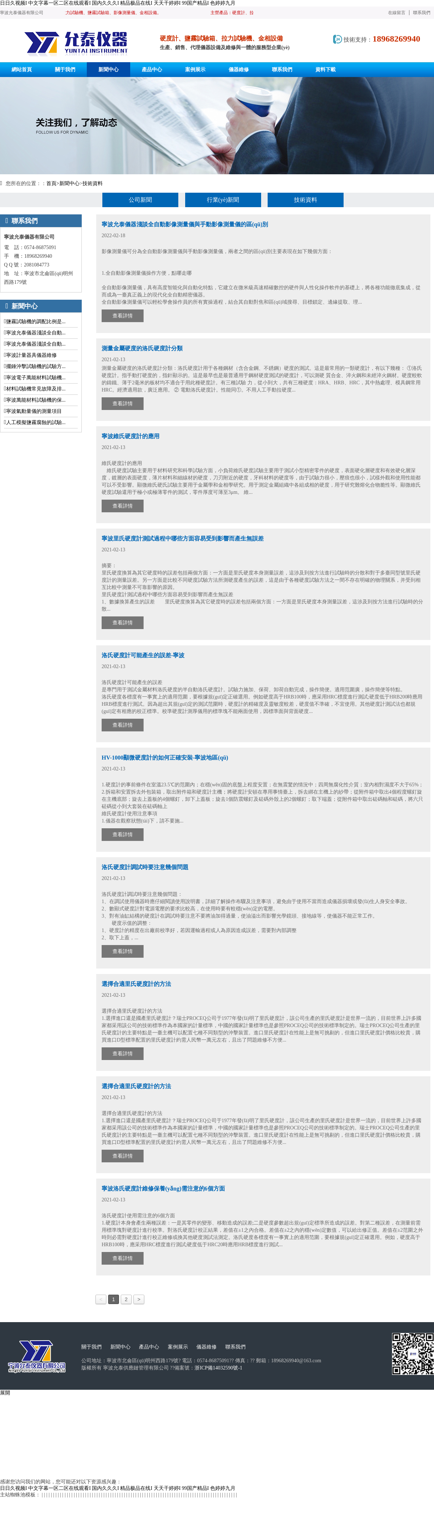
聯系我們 (421, 12)
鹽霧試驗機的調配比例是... (36, 321)
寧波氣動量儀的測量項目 (34, 411)
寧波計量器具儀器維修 (31, 355)
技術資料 (92, 183)
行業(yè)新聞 (223, 200)
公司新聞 (140, 200)
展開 (5, 1393)
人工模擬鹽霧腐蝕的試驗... (36, 422)
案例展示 (178, 1347)
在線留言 (396, 12)
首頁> (52, 183)
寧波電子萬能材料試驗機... (36, 377)
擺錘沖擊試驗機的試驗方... (36, 366)
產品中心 (149, 1347)
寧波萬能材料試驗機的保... (36, 400)
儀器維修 (206, 1347)
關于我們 (91, 1347)
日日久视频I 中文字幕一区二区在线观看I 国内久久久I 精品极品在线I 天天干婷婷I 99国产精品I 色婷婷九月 (117, 3)
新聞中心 (69, 183)
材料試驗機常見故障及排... (36, 389)
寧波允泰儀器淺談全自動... (36, 333)
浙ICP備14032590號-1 (218, 1368)
